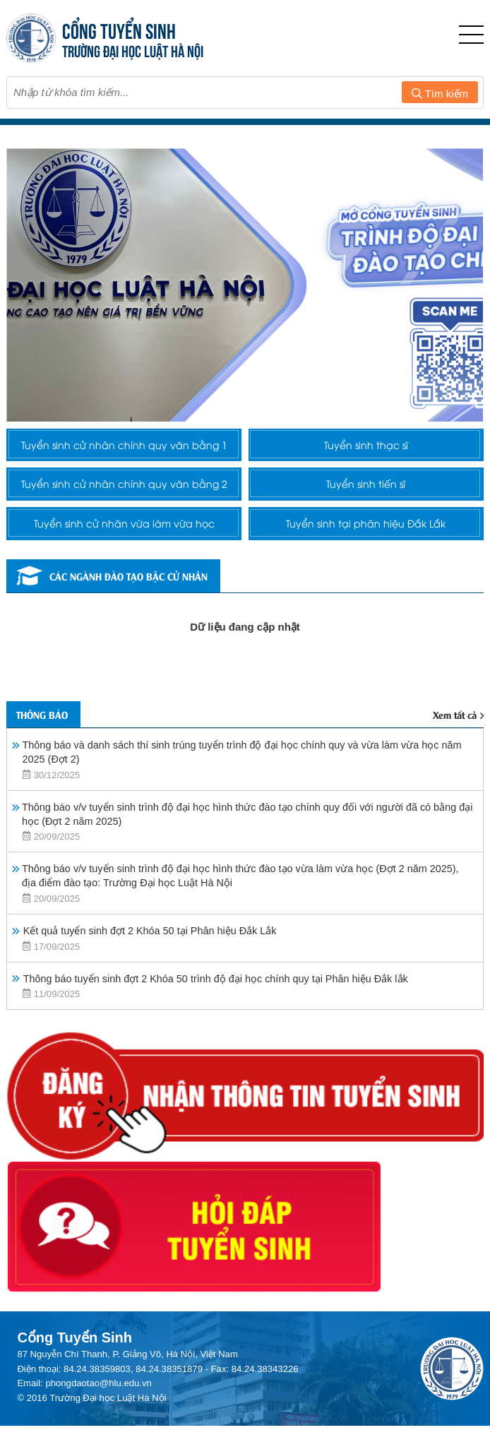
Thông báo (47, 774)
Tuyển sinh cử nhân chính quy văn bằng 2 (124, 519)
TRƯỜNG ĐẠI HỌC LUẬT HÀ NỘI (133, 50)
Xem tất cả (455, 775)
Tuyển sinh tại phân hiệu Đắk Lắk (366, 575)
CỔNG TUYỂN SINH (120, 29)
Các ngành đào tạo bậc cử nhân (130, 633)
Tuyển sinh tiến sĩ (366, 520)
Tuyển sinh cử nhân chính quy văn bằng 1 (124, 456)
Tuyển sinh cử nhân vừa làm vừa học (124, 575)
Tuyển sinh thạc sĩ (366, 456)
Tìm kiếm (440, 94)
